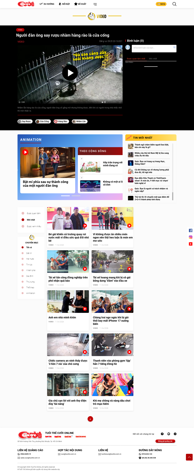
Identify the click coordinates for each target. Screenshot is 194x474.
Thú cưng (30, 282)
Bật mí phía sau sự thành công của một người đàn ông (45, 184)
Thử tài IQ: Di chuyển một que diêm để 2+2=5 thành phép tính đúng (152, 198)
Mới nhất (31, 220)
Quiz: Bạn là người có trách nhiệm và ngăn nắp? (151, 189)
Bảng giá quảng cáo (165, 441)
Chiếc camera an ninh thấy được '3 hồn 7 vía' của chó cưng (67, 362)
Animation (30, 293)
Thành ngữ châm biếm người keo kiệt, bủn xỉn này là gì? (152, 146)
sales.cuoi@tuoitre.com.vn (29, 458)
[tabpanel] (48, 170)
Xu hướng (46, 4)
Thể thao (30, 287)
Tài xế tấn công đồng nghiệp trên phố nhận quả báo (68, 279)
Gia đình (29, 276)
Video (20, 30)
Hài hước (30, 259)
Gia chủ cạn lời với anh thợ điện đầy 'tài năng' (67, 402)
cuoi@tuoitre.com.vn (67, 454)
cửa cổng (44, 121)
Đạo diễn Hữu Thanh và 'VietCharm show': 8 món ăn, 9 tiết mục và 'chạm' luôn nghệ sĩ (151, 180)
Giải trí (29, 253)
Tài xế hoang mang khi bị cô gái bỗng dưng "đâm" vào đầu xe (111, 279)
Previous (16, 170)
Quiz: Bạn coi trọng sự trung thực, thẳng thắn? (150, 162)
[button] (94, 4)
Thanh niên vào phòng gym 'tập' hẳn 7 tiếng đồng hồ (112, 362)
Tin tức (29, 264)
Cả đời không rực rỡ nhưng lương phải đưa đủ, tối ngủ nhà (152, 171)
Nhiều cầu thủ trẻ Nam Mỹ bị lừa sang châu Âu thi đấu (152, 154)
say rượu (26, 121)
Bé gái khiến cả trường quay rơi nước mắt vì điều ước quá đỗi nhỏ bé (68, 237)
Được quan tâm (33, 213)
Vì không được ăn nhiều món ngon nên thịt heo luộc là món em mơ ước (113, 237)
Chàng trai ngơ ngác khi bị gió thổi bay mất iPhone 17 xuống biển (111, 321)
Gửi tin (161, 3)
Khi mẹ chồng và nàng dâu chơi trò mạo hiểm (111, 402)
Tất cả (29, 247)
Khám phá (30, 270)
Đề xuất (80, 4)
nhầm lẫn (81, 121)
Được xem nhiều (34, 226)
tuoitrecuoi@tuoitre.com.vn (109, 454)
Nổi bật (64, 3)
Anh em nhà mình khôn (62, 317)
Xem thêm (129, 62)
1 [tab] (65, 195)
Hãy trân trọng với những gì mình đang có (117, 164)
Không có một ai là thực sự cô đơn (117, 183)
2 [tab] (76, 195)
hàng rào (62, 121)
